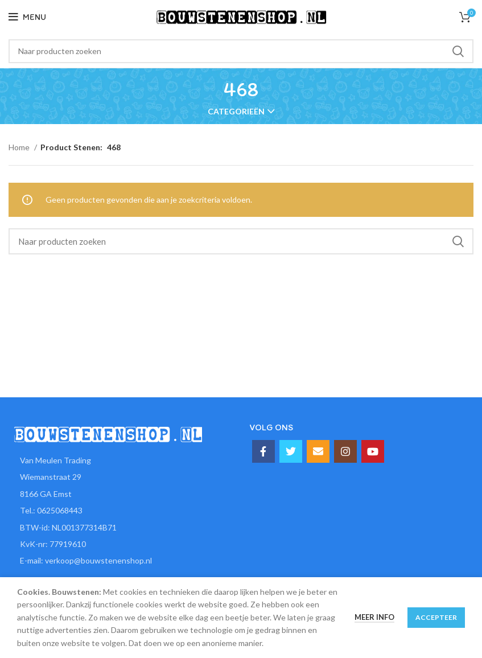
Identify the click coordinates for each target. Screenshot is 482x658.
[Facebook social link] (263, 451)
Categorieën (236, 112)
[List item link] (120, 510)
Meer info (374, 617)
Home (20, 147)
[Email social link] (318, 451)
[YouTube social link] (372, 451)
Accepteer (436, 617)
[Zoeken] (241, 51)
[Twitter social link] (290, 451)
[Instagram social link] (345, 451)
